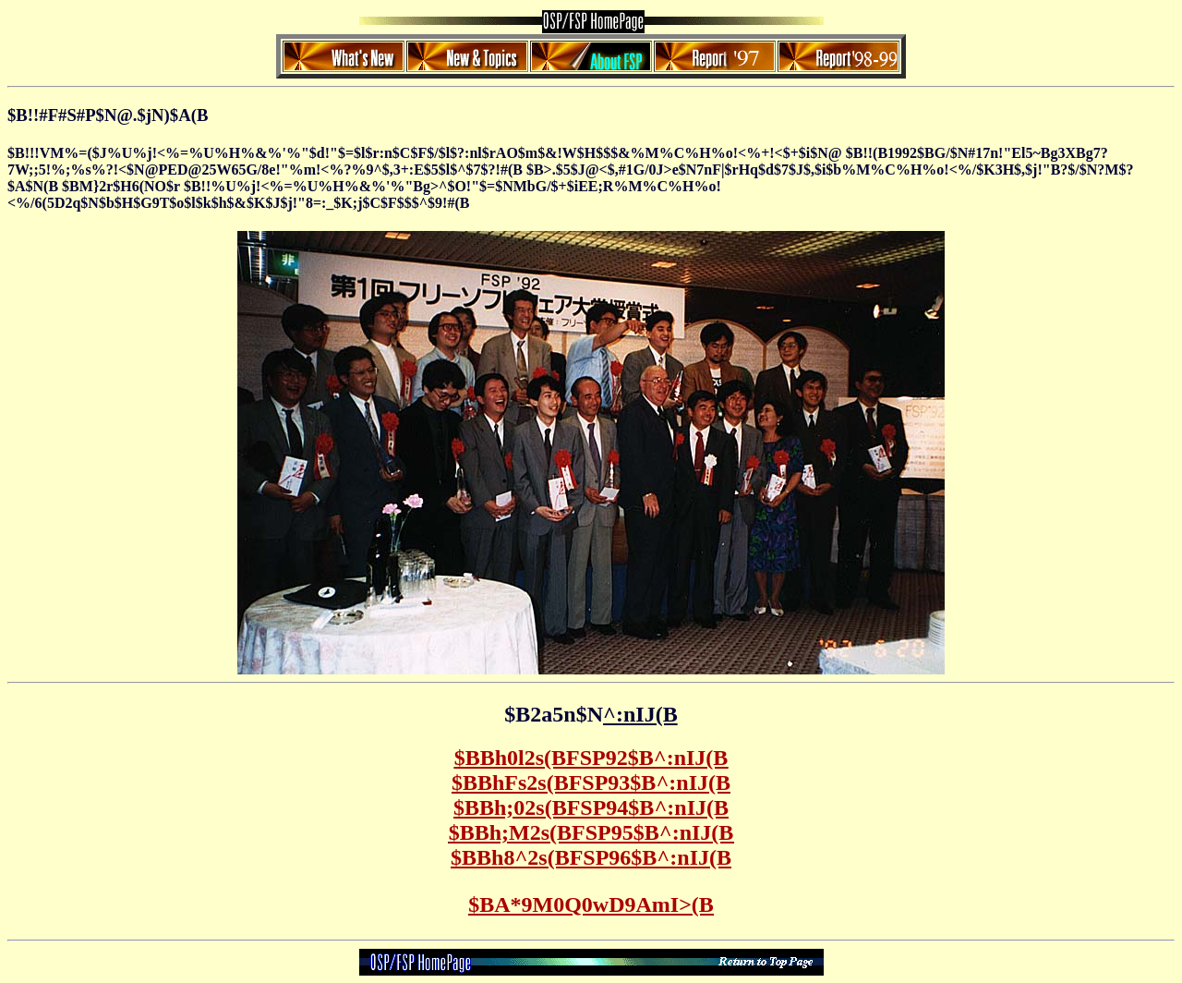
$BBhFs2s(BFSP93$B (591, 783)
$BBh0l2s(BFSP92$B (591, 758)
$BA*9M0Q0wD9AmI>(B (591, 904)
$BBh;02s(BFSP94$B (591, 807)
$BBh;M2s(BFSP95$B (591, 832)
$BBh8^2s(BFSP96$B (591, 857)
